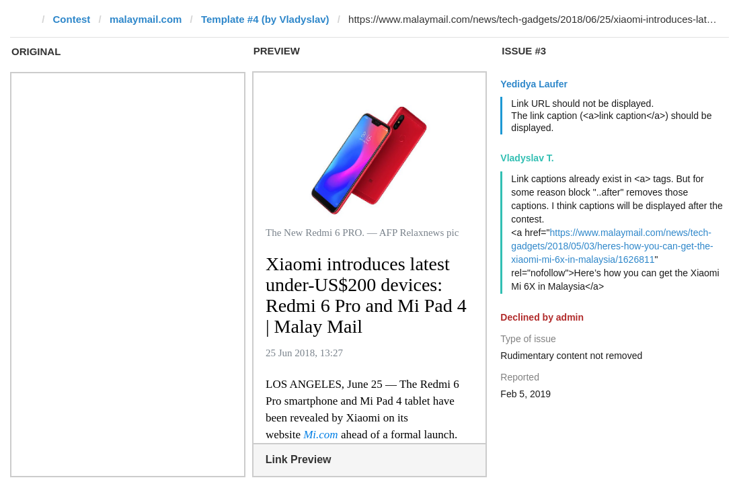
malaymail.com (146, 19)
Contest (72, 19)
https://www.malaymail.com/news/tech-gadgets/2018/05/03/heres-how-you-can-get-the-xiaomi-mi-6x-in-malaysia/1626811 (612, 246)
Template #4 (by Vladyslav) (265, 19)
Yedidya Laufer (534, 84)
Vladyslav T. (526, 158)
